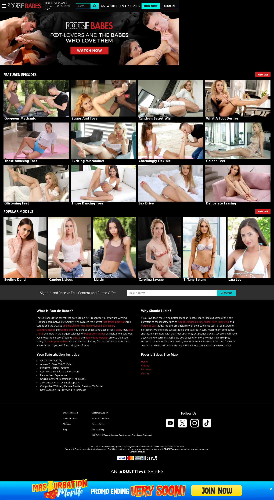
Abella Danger (186, 322)
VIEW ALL (262, 211)
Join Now (151, 6)
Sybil (99, 326)
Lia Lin (198, 322)
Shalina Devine (71, 326)
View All (262, 75)
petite (76, 337)
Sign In (169, 6)
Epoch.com (80, 449)
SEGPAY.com (170, 449)
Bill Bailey (108, 326)
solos (118, 330)
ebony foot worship (96, 337)
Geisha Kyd (66, 330)
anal (130, 330)
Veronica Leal (148, 326)
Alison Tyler (210, 322)
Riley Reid (223, 322)
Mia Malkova (88, 326)
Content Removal (137, 452)
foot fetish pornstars (114, 322)
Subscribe (226, 293)
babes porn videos (94, 333)
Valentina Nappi (46, 330)
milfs (40, 333)
